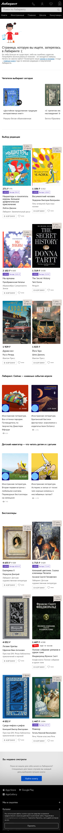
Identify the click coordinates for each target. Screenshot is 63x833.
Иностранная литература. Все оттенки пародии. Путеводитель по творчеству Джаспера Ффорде (14, 423)
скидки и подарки (47, 59)
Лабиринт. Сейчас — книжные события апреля (27, 376)
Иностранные (17, 15)
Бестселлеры (9, 513)
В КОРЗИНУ (9, 216)
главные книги (10, 61)
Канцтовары (56, 15)
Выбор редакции (11, 136)
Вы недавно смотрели (14, 759)
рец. (26, 146)
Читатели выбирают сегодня (17, 78)
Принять (31, 825)
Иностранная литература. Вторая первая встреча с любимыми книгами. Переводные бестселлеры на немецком (14, 491)
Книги (4, 15)
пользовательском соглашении (16, 818)
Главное (32, 15)
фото (27, 148)
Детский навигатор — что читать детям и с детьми (29, 444)
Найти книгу (31, 778)
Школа (42, 15)
